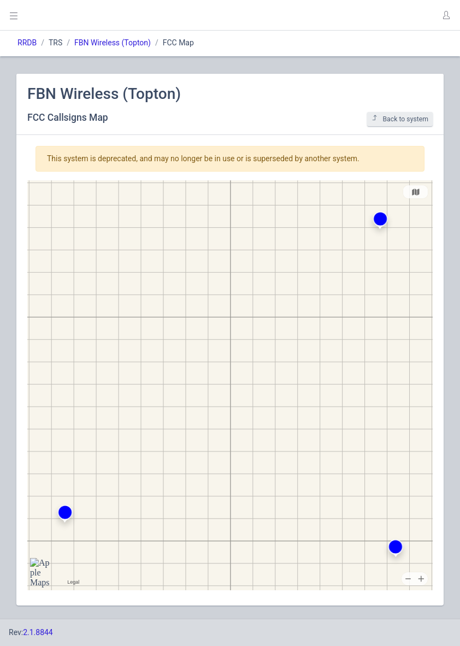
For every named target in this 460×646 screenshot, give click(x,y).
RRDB (27, 42)
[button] (446, 15)
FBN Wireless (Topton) (112, 42)
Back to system (399, 119)
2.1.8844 (38, 632)
